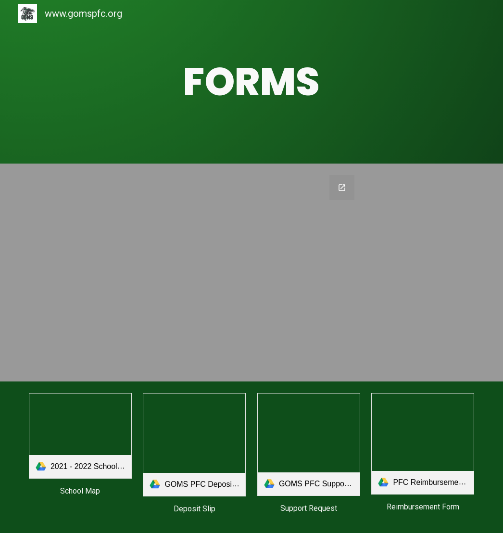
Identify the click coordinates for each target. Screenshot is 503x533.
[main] (251, 81)
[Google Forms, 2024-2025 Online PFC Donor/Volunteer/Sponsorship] (251, 272)
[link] (80, 436)
